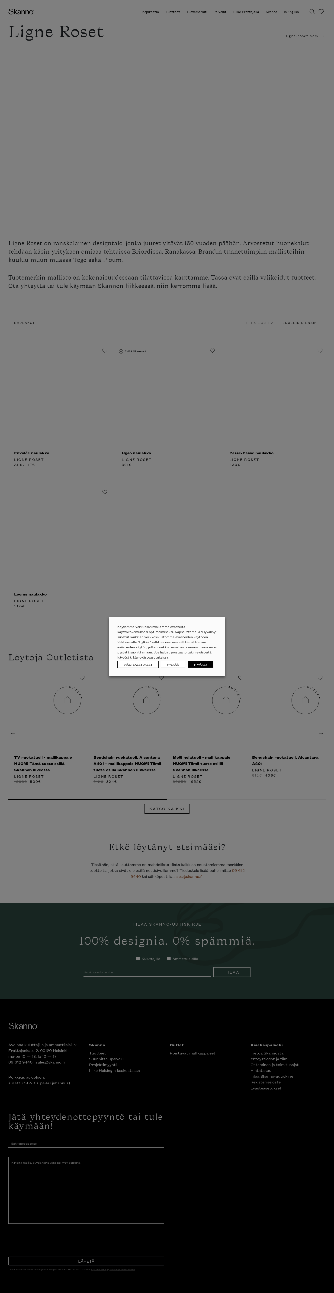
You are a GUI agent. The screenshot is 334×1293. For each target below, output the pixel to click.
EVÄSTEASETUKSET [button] (138, 664)
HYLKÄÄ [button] (173, 664)
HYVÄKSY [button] (201, 664)
